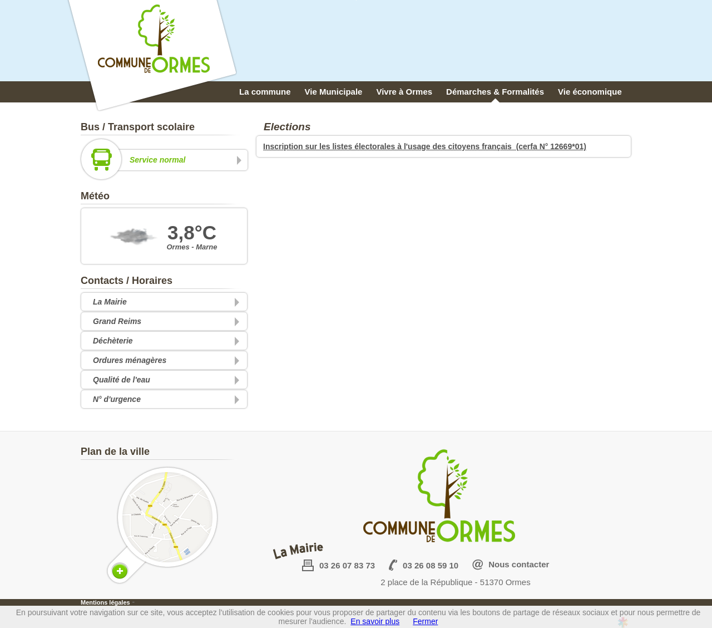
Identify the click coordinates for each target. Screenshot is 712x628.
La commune (265, 91)
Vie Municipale (334, 91)
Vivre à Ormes (404, 91)
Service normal (162, 160)
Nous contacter (518, 564)
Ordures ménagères (129, 360)
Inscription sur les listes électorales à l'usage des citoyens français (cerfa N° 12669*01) (424, 146)
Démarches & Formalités (495, 91)
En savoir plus (374, 621)
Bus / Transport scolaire (138, 127)
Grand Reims (117, 321)
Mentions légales (105, 602)
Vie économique (590, 91)
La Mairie (110, 301)
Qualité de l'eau (121, 379)
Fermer (425, 621)
